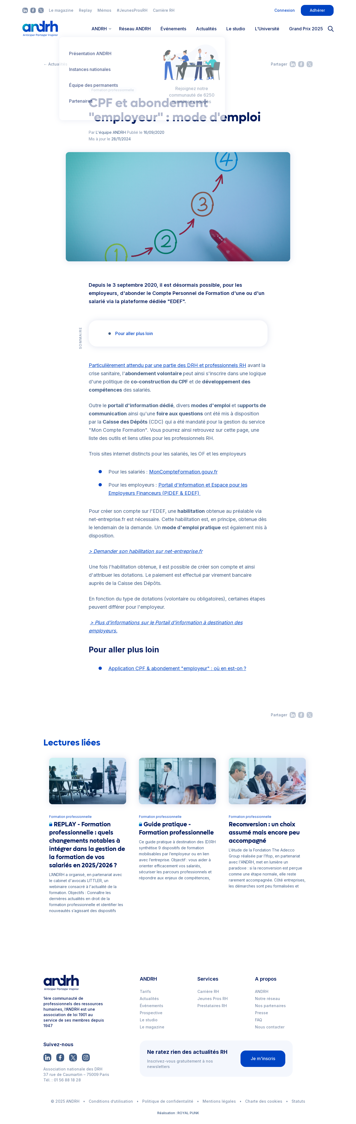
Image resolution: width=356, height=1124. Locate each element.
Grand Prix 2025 (306, 28)
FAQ (258, 1019)
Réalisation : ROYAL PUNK (178, 1113)
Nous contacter (269, 1027)
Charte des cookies (263, 1101)
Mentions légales (219, 1101)
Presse (261, 1012)
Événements (173, 28)
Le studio (235, 28)
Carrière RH (163, 10)
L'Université (267, 28)
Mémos (104, 10)
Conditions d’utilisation (111, 1101)
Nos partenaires (270, 1005)
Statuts (298, 1101)
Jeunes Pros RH (212, 998)
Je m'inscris (263, 1058)
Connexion (284, 10)
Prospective (151, 1012)
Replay (85, 10)
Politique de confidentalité (167, 1101)
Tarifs (145, 991)
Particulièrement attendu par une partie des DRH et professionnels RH (167, 365)
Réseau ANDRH (135, 28)
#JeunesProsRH (132, 10)
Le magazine (61, 10)
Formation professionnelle (112, 90)
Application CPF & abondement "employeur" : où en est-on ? (177, 668)
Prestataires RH (212, 1005)
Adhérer (317, 10)
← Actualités (55, 64)
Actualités (206, 28)
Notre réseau (267, 998)
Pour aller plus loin (134, 333)
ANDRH (261, 991)
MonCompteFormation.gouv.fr (183, 472)
